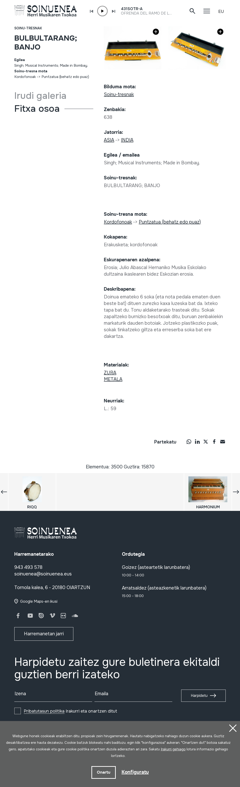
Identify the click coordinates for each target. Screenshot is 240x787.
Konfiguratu (135, 772)
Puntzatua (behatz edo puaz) (65, 76)
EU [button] (221, 11)
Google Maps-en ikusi (38, 601)
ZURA (110, 373)
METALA (113, 379)
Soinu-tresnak (28, 28)
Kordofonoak (25, 76)
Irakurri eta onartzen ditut (70, 711)
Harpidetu (199, 695)
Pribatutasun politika (44, 711)
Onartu (103, 772)
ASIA (109, 140)
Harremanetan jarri (44, 634)
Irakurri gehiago (173, 749)
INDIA (127, 140)
